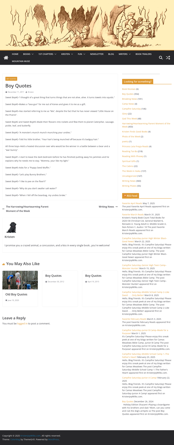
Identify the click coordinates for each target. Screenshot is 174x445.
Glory (124, 113)
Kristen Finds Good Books (135, 131)
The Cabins (127, 166)
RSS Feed (132, 195)
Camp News (128, 103)
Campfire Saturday (131, 108)
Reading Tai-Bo (129, 151)
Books (26, 54)
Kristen (65, 54)
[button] (32, 54)
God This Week (129, 118)
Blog (111, 54)
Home (15, 54)
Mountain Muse (21, 61)
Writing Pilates (129, 185)
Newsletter (96, 54)
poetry (125, 141)
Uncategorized (129, 176)
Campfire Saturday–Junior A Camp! (139, 377)
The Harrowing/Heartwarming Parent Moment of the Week (25, 209)
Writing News (108, 206)
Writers (123, 54)
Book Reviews (129, 89)
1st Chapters (45, 54)
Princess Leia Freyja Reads (135, 146)
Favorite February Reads (134, 319)
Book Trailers (144, 54)
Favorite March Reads (133, 214)
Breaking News (129, 98)
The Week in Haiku (131, 171)
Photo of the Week (131, 136)
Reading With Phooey (132, 156)
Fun (80, 54)
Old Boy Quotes (16, 294)
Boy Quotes (11, 79)
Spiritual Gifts (129, 161)
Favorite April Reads (132, 203)
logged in (22, 323)
